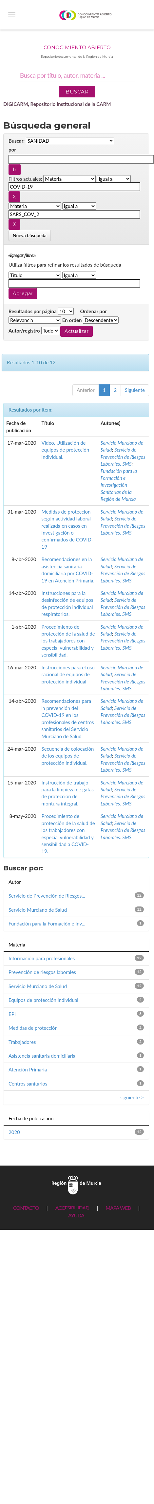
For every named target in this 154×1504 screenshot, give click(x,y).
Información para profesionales (42, 958)
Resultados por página (33, 311)
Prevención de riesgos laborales (42, 972)
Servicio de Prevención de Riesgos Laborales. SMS (123, 457)
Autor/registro (24, 331)
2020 (14, 1132)
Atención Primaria (28, 1069)
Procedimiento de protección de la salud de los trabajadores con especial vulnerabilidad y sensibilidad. (68, 641)
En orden (72, 320)
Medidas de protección (33, 1028)
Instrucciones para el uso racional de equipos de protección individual (68, 674)
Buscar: (17, 141)
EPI (12, 1014)
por (12, 149)
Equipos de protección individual (43, 1000)
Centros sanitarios (28, 1084)
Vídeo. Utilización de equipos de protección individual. (65, 450)
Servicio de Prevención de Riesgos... (47, 896)
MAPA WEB (118, 1208)
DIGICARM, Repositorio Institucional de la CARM (57, 104)
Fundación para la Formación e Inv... (47, 923)
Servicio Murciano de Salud (38, 910)
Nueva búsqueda (30, 235)
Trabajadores (22, 1042)
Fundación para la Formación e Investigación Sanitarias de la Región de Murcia (119, 485)
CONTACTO (26, 1208)
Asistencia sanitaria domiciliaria (42, 1056)
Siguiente (135, 390)
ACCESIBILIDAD (72, 1208)
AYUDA (76, 1215)
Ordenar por (93, 311)
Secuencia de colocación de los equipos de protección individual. (68, 756)
